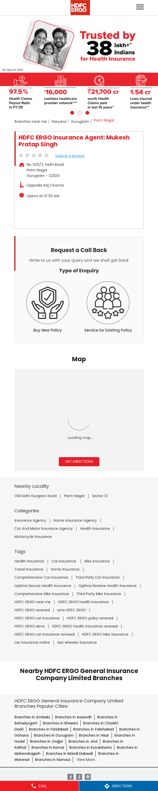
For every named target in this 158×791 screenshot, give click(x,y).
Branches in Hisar (94, 735)
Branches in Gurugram (54, 735)
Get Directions (79, 461)
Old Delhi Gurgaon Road (35, 496)
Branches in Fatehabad (93, 729)
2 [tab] (79, 112)
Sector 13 (100, 496)
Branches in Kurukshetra (90, 748)
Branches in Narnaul (52, 760)
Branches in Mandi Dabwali (69, 754)
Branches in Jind (82, 741)
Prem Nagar (74, 496)
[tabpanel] (79, 64)
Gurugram (80, 122)
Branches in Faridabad (48, 729)
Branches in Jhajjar (46, 741)
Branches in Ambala (32, 717)
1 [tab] (71, 112)
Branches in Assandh (73, 717)
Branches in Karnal (47, 748)
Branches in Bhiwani (60, 723)
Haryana (58, 122)
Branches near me (30, 122)
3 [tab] (86, 112)
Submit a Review (69, 156)
